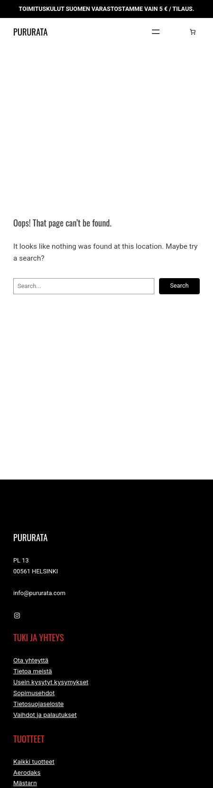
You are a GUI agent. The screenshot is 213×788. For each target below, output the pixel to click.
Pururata (36, 42)
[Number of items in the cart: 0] (193, 43)
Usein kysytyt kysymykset (51, 694)
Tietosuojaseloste (38, 716)
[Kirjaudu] (178, 42)
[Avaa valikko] (155, 42)
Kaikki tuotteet (33, 775)
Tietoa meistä (32, 683)
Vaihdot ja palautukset (45, 728)
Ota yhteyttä (30, 671)
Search (179, 296)
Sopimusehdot (34, 705)
